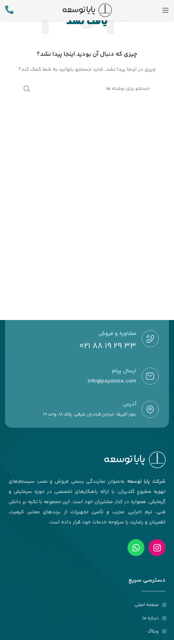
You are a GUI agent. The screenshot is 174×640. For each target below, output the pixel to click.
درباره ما (150, 618)
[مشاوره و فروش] (150, 338)
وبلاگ (153, 631)
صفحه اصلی (147, 605)
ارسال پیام (124, 371)
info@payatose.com (111, 381)
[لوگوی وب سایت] (87, 10)
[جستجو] (87, 88)
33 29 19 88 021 (107, 346)
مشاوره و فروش (117, 334)
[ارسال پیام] (150, 376)
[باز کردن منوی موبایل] (165, 10)
